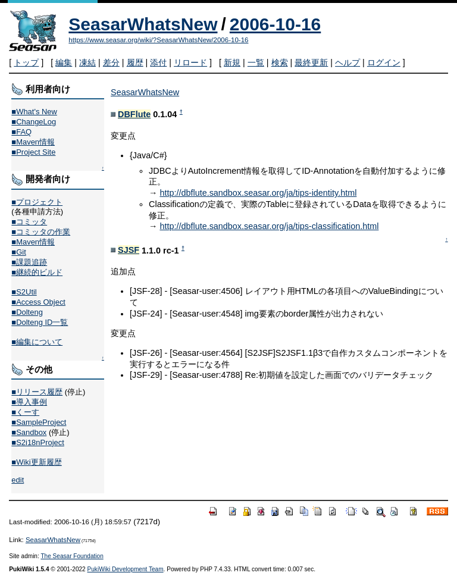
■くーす (25, 412)
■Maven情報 (33, 141)
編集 (63, 62)
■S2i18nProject (37, 442)
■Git (18, 252)
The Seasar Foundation (71, 556)
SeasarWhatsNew (142, 24)
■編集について (36, 341)
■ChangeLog (33, 121)
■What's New (34, 111)
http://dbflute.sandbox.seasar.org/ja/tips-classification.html (268, 226)
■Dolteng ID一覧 (39, 322)
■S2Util (23, 291)
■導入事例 (29, 402)
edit (17, 479)
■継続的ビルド (36, 272)
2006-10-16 (275, 24)
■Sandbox (28, 432)
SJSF (128, 250)
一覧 (256, 62)
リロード (190, 62)
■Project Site (33, 152)
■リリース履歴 (36, 391)
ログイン (383, 62)
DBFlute (134, 114)
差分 (111, 62)
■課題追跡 (29, 262)
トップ (26, 62)
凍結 (87, 62)
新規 (232, 62)
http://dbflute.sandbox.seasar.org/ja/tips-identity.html (257, 193)
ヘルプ (347, 62)
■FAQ (21, 131)
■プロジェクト (36, 202)
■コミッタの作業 (40, 231)
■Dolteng (26, 312)
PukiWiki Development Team (125, 569)
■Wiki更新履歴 (36, 462)
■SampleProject (38, 422)
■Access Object (38, 302)
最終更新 (311, 62)
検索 (279, 62)
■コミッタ (29, 221)
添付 (158, 62)
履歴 (135, 62)
